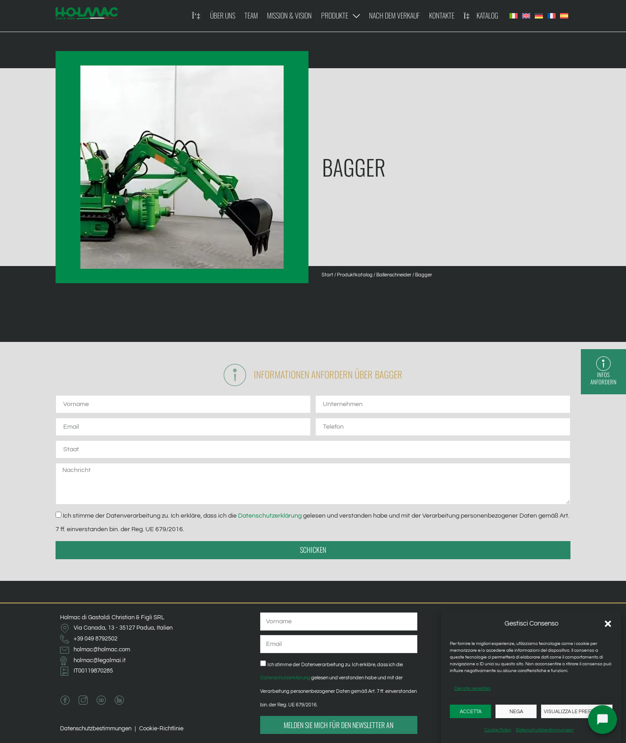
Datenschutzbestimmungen (545, 730)
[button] (607, 623)
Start (327, 274)
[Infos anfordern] (604, 364)
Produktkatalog (355, 274)
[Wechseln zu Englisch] (526, 16)
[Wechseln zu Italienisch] (513, 16)
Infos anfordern (604, 378)
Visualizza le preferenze (577, 711)
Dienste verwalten (472, 688)
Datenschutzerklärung (270, 515)
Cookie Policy (497, 730)
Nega (516, 711)
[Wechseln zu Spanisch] (564, 16)
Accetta (470, 711)
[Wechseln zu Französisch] (551, 16)
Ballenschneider (393, 274)
